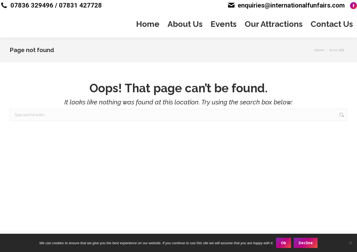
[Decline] (350, 243)
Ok (283, 242)
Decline (306, 242)
